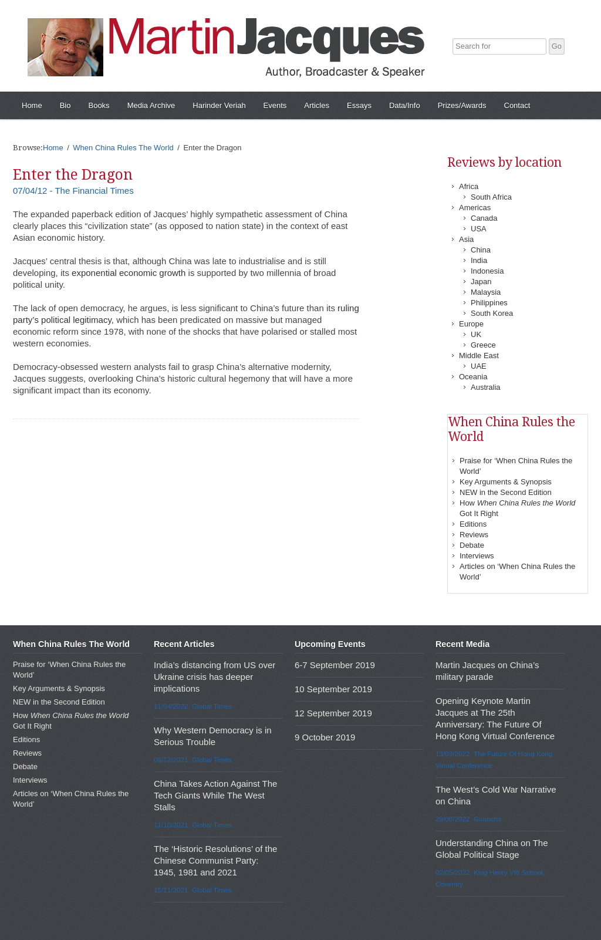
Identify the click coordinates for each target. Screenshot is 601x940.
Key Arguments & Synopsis (506, 481)
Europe (471, 323)
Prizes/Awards (462, 105)
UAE (479, 366)
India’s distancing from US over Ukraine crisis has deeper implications (214, 676)
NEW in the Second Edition (506, 492)
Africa (468, 186)
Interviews (477, 555)
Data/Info (404, 105)
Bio (65, 105)
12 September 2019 (333, 713)
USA (479, 228)
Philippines (489, 302)
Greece (483, 345)
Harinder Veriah (219, 105)
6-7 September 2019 (335, 665)
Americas (475, 207)
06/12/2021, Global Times (193, 759)
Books (98, 105)
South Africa (491, 197)
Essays (359, 105)
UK (476, 334)
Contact (517, 105)
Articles (316, 105)
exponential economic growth (128, 273)
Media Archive (151, 105)
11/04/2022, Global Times (193, 706)
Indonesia (487, 271)
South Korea (492, 313)
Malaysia (486, 292)
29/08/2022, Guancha (468, 819)
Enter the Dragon (73, 174)
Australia (486, 387)
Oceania (473, 376)
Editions (473, 524)
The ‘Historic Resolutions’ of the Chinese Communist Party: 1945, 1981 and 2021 (215, 860)
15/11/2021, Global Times (193, 890)
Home (32, 105)
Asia (466, 239)
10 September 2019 (333, 689)
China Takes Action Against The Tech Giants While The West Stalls (215, 795)
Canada (484, 218)
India (479, 260)
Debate (472, 545)
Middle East (479, 355)
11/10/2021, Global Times (193, 824)
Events (275, 105)
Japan (481, 281)
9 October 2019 (325, 737)
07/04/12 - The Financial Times (73, 191)
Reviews (474, 534)
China (481, 249)
